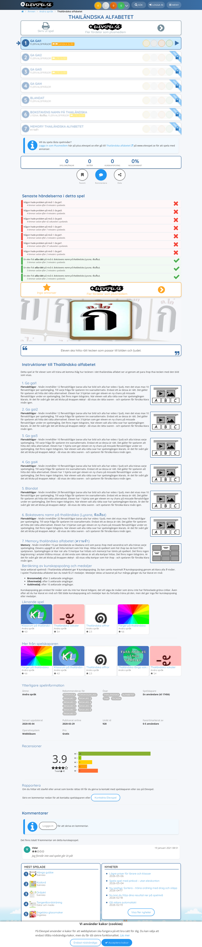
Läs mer (125, 935)
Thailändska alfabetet (119, 145)
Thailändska (111, 694)
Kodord (41, 882)
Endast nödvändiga (85, 942)
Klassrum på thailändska (37, 625)
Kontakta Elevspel (106, 797)
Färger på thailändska (132, 625)
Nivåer (90, 165)
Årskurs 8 (85, 709)
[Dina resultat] (127, 5)
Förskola (69, 694)
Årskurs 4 (85, 702)
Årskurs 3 (69, 702)
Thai (106, 698)
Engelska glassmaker (50, 912)
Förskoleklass (87, 694)
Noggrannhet (135, 165)
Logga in (48, 825)
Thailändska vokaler (66, 625)
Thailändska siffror (97, 625)
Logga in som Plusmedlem (53, 145)
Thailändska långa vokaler (134, 667)
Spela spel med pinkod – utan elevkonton (134, 880)
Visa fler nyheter (141, 912)
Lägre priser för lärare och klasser (130, 873)
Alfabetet (128, 694)
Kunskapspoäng (112, 165)
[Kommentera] (101, 175)
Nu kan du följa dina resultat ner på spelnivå (136, 895)
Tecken (116, 698)
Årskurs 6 (85, 706)
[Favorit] (82, 175)
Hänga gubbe (45, 872)
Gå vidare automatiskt (122, 902)
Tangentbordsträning (49, 902)
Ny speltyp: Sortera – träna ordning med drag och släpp (143, 888)
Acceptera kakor (117, 942)
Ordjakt (41, 892)
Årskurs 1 (69, 698)
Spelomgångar (67, 165)
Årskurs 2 (85, 698)
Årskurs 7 (69, 709)
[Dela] (119, 175)
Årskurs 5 (69, 706)
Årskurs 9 (69, 713)
